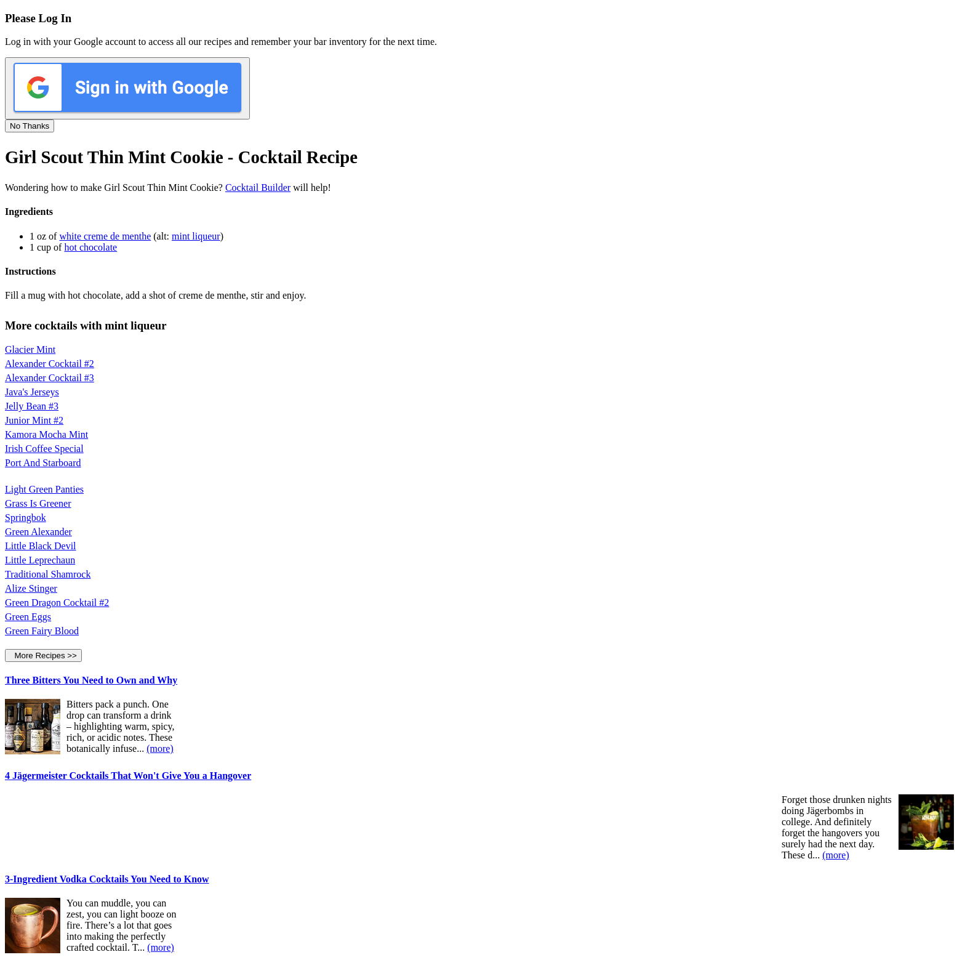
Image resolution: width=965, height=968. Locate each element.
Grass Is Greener (38, 503)
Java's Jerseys (32, 392)
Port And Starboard (43, 463)
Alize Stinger (31, 588)
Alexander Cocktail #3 (49, 378)
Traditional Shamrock (47, 574)
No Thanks (29, 126)
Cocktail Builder (257, 187)
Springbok (25, 517)
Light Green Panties (44, 489)
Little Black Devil (40, 546)
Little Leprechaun (40, 560)
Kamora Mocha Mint (46, 434)
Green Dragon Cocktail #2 (57, 602)
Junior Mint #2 (34, 420)
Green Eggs (28, 616)
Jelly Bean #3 (31, 406)
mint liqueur (196, 236)
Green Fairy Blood (42, 631)
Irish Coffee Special (44, 448)
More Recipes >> (43, 655)
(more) (160, 748)
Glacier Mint (30, 349)
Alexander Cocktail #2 (49, 363)
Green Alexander (38, 531)
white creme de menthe (105, 236)
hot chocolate (90, 247)
